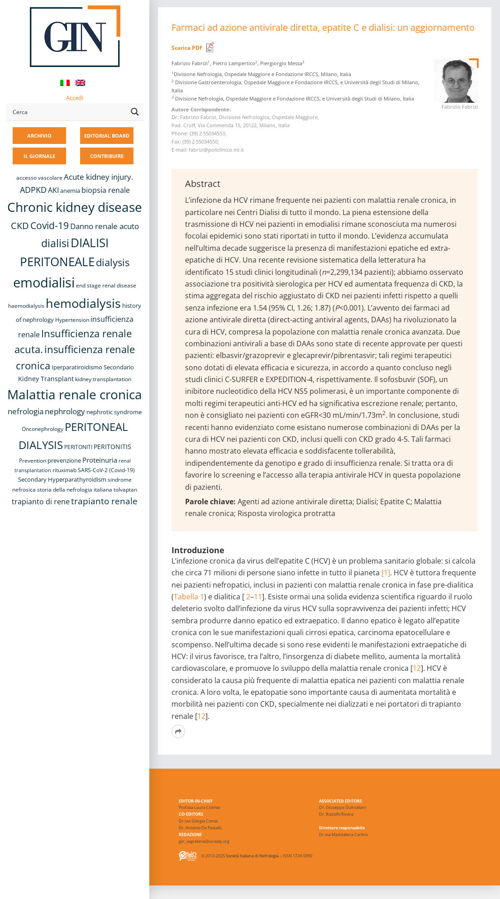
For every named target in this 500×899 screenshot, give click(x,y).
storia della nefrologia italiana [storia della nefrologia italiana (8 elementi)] (74, 489)
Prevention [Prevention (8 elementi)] (32, 460)
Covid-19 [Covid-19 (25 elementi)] (49, 225)
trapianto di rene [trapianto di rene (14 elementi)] (41, 502)
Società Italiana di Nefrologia (252, 856)
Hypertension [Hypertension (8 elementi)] (72, 319)
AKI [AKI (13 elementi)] (53, 190)
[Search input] (68, 112)
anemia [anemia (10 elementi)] (70, 190)
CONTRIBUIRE (107, 156)
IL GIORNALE (39, 156)
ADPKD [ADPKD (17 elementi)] (33, 189)
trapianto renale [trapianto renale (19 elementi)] (104, 501)
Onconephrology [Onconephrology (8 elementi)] (42, 429)
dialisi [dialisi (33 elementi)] (55, 243)
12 (417, 668)
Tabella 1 (189, 597)
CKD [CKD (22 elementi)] (20, 226)
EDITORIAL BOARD (106, 135)
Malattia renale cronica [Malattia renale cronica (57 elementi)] (74, 394)
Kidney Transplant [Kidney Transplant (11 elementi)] (46, 378)
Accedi (74, 98)
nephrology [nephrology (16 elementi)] (65, 411)
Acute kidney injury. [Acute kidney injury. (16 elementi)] (98, 177)
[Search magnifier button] (135, 112)
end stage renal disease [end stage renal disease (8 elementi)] (106, 285)
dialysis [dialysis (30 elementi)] (112, 262)
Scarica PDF (187, 48)
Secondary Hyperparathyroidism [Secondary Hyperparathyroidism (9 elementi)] (62, 479)
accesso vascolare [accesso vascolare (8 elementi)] (39, 177)
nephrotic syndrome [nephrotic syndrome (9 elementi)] (114, 412)
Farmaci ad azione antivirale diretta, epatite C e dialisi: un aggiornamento (323, 27)
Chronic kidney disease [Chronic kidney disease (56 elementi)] (74, 206)
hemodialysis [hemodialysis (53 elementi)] (83, 303)
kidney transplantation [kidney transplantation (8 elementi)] (103, 379)
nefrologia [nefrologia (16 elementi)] (25, 411)
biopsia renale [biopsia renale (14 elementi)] (105, 190)
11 (258, 597)
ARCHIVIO (39, 135)
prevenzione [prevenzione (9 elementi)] (64, 460)
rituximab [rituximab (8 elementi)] (64, 470)
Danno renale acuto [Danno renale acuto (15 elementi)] (104, 226)
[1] (385, 573)
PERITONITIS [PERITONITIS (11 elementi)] (112, 446)
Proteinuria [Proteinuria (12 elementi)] (99, 459)
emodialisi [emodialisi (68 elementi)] (44, 282)
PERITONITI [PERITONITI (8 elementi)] (78, 447)
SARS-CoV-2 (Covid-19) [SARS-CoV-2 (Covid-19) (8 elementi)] (106, 470)
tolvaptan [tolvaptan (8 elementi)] (125, 489)
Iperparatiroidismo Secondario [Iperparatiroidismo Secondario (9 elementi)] (93, 367)
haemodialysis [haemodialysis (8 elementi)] (26, 305)
